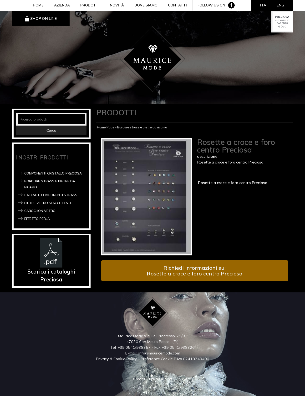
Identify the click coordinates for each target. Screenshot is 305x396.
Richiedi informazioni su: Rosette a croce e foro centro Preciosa (195, 270)
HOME (38, 5)
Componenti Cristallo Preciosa (53, 173)
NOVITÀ (117, 5)
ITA (263, 5)
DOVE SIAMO (146, 5)
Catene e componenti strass (50, 195)
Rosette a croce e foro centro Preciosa (232, 182)
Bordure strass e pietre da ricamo (142, 127)
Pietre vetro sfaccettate (48, 203)
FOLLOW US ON (211, 5)
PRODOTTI (89, 5)
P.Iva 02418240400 (191, 358)
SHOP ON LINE (43, 18)
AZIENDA (62, 5)
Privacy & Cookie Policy (116, 358)
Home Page (105, 127)
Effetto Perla (37, 218)
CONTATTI (177, 5)
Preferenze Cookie (157, 358)
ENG (280, 5)
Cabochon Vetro (40, 211)
